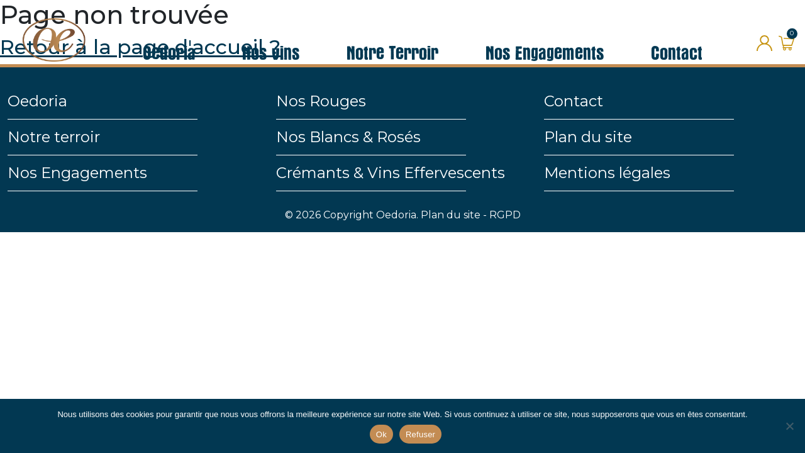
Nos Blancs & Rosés (348, 137)
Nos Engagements (545, 34)
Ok (381, 434)
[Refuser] (789, 426)
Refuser (420, 434)
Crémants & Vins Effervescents (390, 173)
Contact (676, 34)
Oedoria (169, 34)
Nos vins (271, 34)
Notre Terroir (392, 34)
